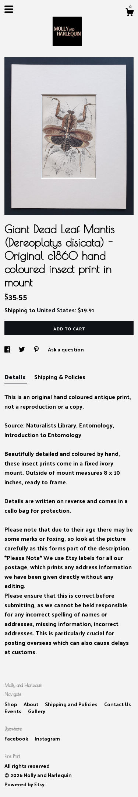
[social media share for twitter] (22, 349)
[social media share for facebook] (7, 349)
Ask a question (66, 349)
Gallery (36, 711)
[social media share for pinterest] (36, 349)
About (31, 704)
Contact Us (117, 704)
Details (15, 376)
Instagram (47, 738)
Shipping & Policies (59, 376)
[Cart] (129, 13)
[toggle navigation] (8, 9)
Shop (11, 704)
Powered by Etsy (24, 784)
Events (13, 711)
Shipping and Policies (72, 704)
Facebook (16, 738)
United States (56, 310)
